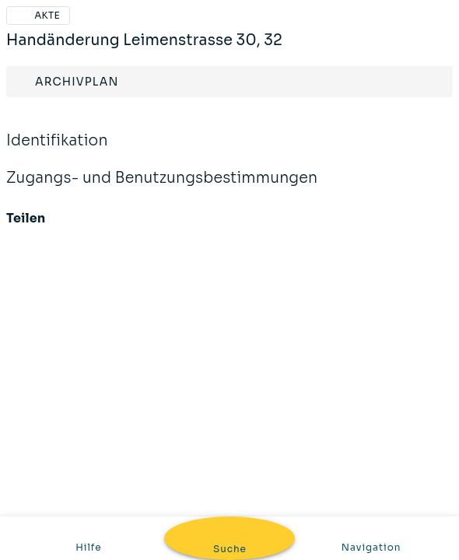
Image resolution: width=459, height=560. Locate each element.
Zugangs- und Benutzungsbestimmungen (229, 178)
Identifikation (229, 141)
